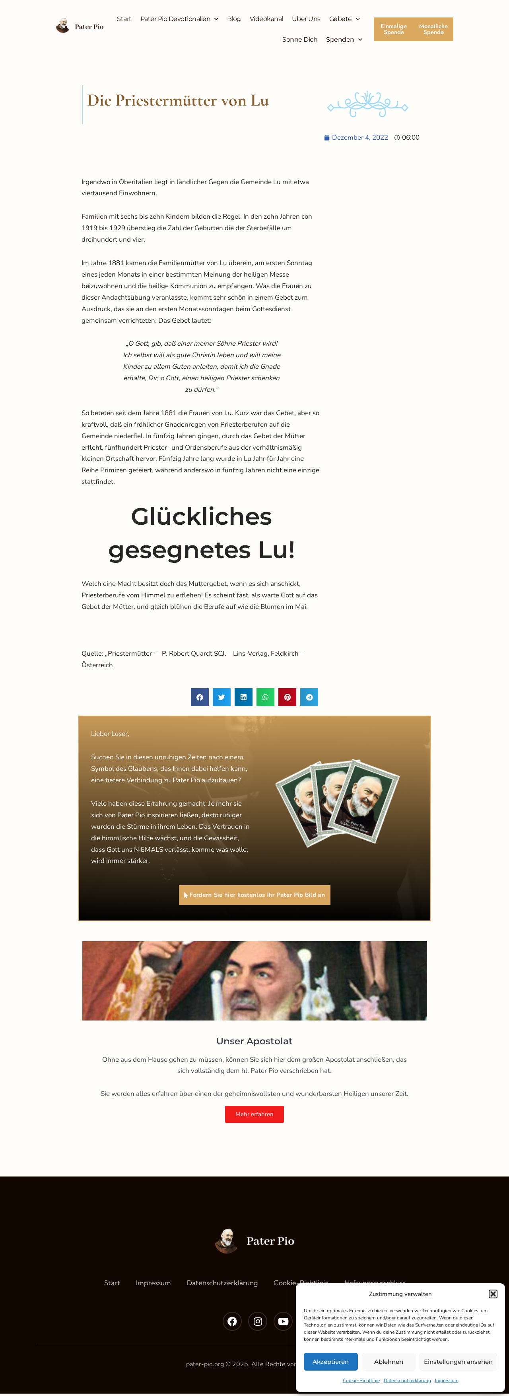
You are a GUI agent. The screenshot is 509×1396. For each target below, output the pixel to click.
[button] (493, 1294)
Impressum (446, 1380)
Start (124, 19)
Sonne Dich (299, 39)
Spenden (344, 39)
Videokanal (266, 19)
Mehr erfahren (254, 1116)
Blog (234, 19)
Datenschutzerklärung (407, 1380)
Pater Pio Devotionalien (179, 19)
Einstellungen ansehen (458, 1361)
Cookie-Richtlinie (361, 1380)
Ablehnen (388, 1361)
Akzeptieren (331, 1361)
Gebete (344, 19)
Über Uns (306, 19)
